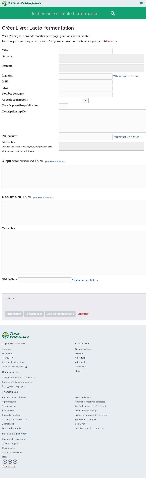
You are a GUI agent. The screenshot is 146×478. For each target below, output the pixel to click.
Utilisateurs (109, 41)
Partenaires (7, 353)
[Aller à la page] (113, 13)
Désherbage (8, 424)
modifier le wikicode (55, 162)
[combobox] (101, 58)
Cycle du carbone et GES (14, 419)
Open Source (8, 448)
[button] (85, 100)
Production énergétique (86, 410)
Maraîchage (80, 367)
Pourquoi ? (7, 358)
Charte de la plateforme (13, 439)
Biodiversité (8, 410)
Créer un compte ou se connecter (19, 377)
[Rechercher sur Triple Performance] (70, 13)
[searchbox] (61, 58)
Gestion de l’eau (83, 397)
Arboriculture (81, 362)
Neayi (24, 433)
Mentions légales (10, 443)
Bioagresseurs (9, 406)
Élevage (79, 353)
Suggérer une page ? (13, 386)
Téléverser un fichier (126, 76)
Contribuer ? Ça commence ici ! (17, 382)
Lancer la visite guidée (13, 367)
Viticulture (80, 358)
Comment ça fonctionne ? (15, 362)
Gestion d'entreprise (12, 428)
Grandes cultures (83, 349)
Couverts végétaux (11, 415)
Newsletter (17, 452)
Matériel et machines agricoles (90, 402)
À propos (6, 349)
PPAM (78, 371)
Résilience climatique (85, 419)
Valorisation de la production (89, 428)
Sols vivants (81, 424)
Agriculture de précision (14, 397)
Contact (6, 452)
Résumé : (10, 298)
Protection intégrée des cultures (91, 415)
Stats (4, 457)
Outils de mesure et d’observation (91, 406)
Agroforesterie (9, 402)
